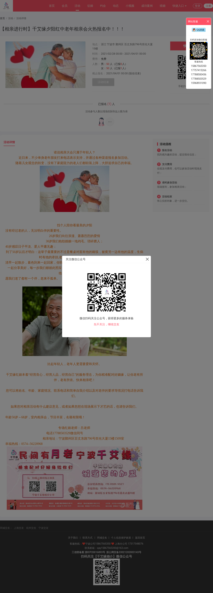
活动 (77, 5)
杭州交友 (31, 527)
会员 (64, 5)
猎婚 (162, 5)
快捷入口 (180, 6)
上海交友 (19, 527)
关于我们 (73, 537)
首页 (52, 5)
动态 (116, 5)
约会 (103, 5)
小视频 (130, 5)
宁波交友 (43, 527)
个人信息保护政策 (121, 537)
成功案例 (147, 5)
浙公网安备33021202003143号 (123, 552)
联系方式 (87, 537)
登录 (197, 5)
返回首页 (140, 537)
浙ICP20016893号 (95, 552)
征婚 (90, 5)
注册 (208, 5)
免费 (103, 58)
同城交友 (102, 537)
